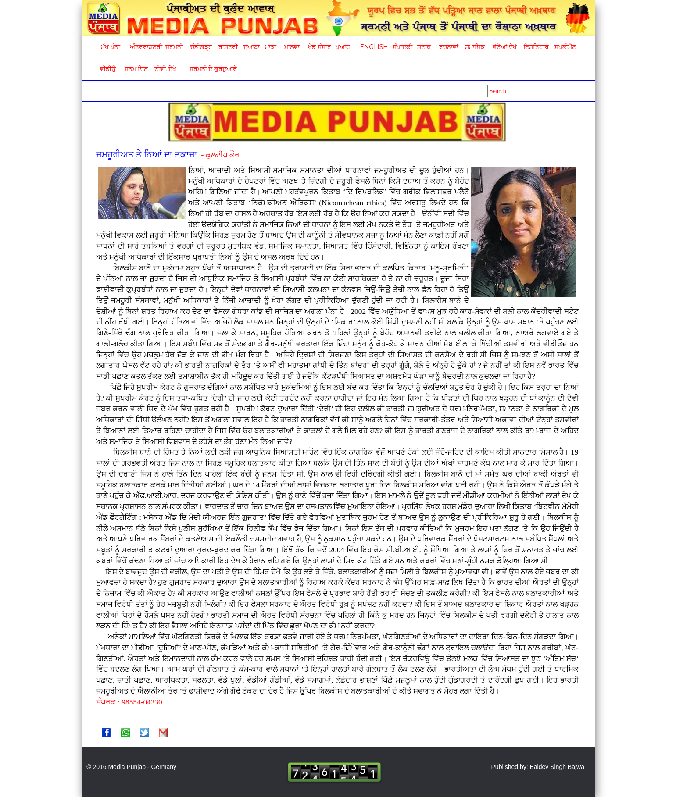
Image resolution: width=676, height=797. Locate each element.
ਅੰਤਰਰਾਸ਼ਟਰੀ (144, 47)
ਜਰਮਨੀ (174, 47)
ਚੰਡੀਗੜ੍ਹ (201, 47)
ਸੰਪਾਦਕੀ (402, 47)
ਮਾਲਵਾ (292, 47)
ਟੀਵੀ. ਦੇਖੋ (165, 69)
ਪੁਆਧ (343, 47)
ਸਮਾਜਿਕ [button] (475, 47)
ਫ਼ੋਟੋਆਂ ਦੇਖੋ (504, 47)
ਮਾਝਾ (270, 47)
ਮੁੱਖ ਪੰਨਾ (110, 47)
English (373, 47)
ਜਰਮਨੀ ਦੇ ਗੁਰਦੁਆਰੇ (210, 69)
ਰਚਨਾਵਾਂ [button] (448, 47)
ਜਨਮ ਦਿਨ (136, 69)
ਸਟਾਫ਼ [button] (424, 47)
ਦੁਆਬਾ (251, 47)
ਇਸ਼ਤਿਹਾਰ (535, 47)
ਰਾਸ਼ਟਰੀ (228, 47)
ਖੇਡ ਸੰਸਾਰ (319, 47)
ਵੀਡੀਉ (108, 69)
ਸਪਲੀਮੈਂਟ (565, 47)
